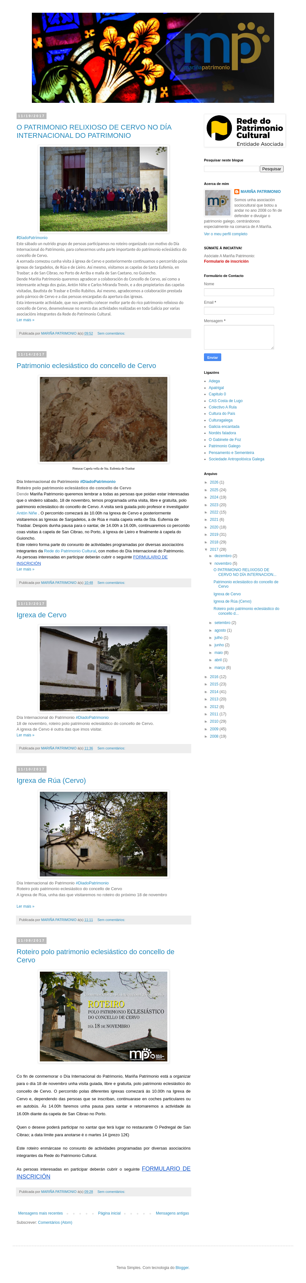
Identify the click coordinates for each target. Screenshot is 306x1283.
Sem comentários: (112, 333)
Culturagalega (221, 420)
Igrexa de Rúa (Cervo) (51, 780)
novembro (224, 563)
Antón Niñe (27, 513)
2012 (215, 707)
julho (219, 637)
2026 (215, 482)
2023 (215, 505)
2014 (215, 692)
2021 (215, 519)
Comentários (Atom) (55, 1222)
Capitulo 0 (217, 394)
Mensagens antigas (172, 1213)
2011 (215, 714)
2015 (215, 684)
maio (219, 652)
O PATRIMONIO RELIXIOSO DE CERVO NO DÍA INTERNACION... (245, 572)
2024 (215, 497)
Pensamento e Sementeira (231, 452)
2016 (215, 677)
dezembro (224, 556)
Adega (214, 381)
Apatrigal (216, 388)
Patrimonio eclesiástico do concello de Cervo (86, 366)
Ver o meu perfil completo (225, 234)
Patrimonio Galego (224, 446)
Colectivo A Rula (223, 407)
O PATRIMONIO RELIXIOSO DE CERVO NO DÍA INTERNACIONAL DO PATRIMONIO (94, 131)
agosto (221, 630)
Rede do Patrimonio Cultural (70, 551)
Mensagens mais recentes (40, 1213)
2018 (215, 542)
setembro (223, 622)
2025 (215, 490)
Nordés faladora (222, 433)
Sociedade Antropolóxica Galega (236, 459)
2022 (215, 512)
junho (220, 645)
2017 (215, 549)
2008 (215, 736)
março (220, 667)
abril (219, 660)
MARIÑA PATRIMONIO (261, 191)
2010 (215, 721)
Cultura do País (222, 413)
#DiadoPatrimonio (97, 481)
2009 (215, 729)
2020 (215, 527)
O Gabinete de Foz (225, 439)
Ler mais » (25, 320)
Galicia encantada (224, 426)
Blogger (182, 1267)
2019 (215, 534)
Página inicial (109, 1213)
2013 (215, 699)
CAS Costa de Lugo (226, 401)
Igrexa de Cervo (42, 615)
